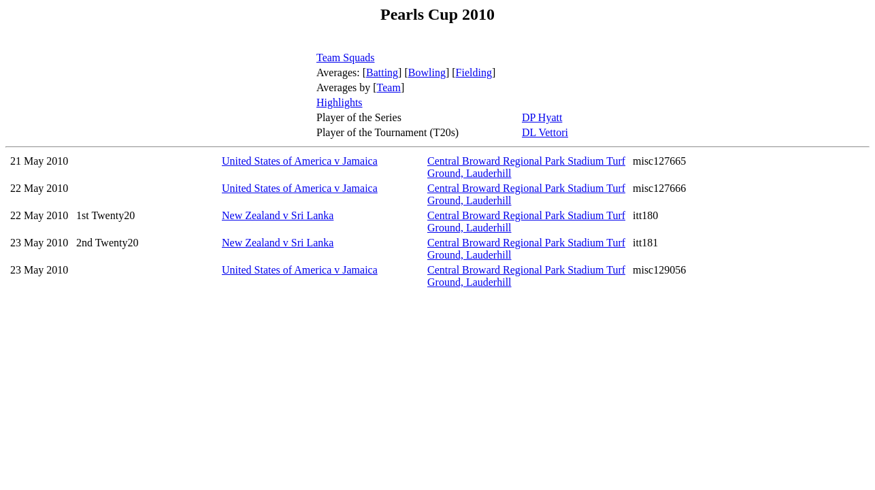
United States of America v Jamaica (300, 161)
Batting (382, 72)
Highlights (339, 102)
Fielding (474, 72)
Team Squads (345, 57)
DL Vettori (545, 132)
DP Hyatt (542, 117)
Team (389, 87)
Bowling (427, 72)
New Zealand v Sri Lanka (277, 215)
